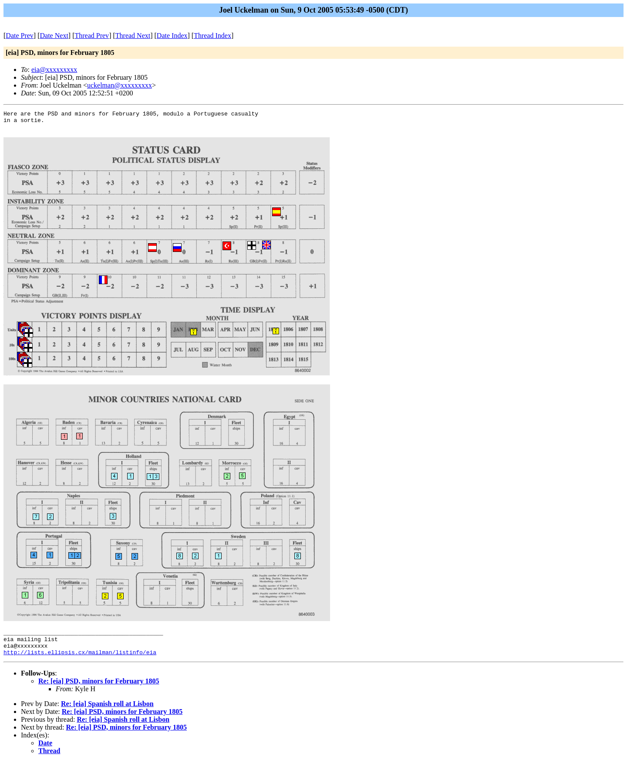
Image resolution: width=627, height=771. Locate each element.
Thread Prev (91, 35)
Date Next (54, 35)
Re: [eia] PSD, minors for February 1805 (98, 690)
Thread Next (132, 35)
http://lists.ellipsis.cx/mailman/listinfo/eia (79, 661)
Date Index (172, 35)
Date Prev (20, 35)
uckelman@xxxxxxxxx (119, 85)
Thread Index (212, 35)
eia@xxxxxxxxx (54, 69)
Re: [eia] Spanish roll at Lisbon (107, 713)
